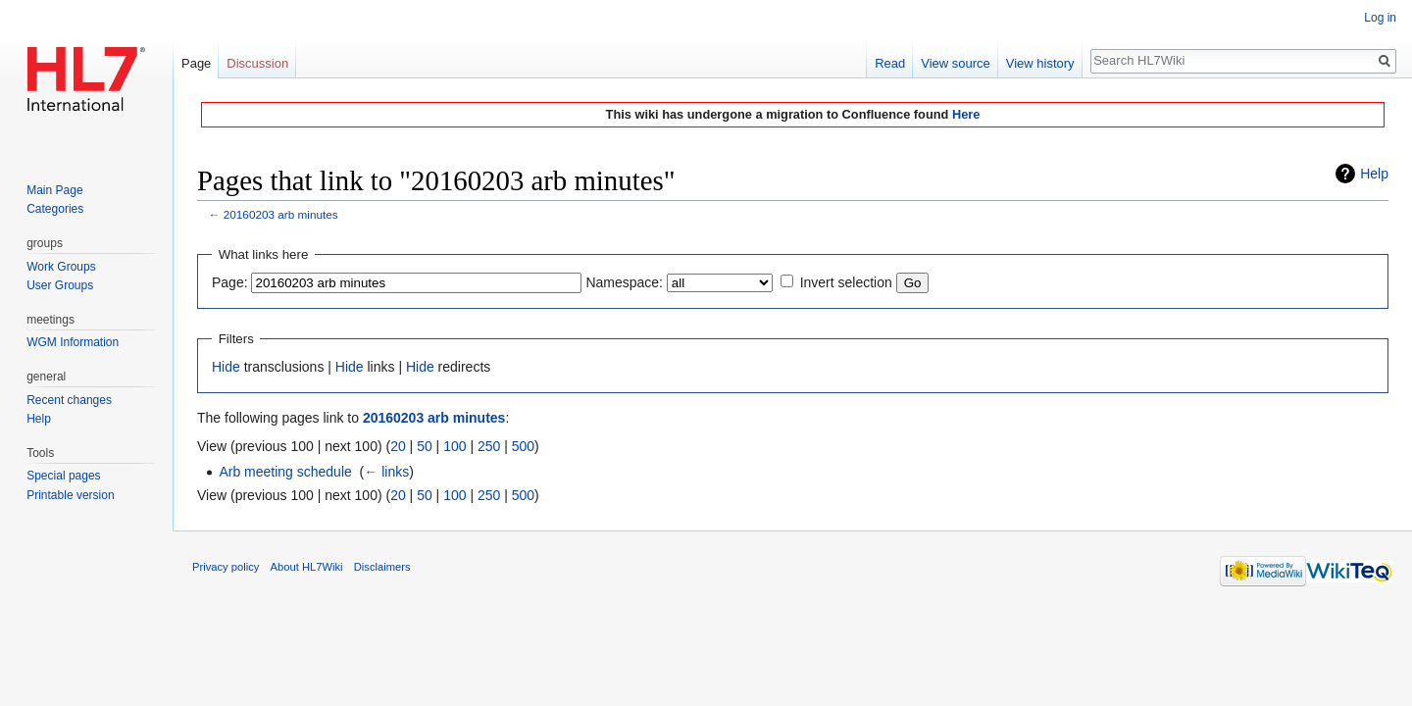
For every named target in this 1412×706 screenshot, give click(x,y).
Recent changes (69, 400)
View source (955, 63)
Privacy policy (225, 567)
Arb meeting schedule (285, 471)
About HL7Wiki (307, 567)
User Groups (59, 285)
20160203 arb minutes (281, 214)
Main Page (54, 190)
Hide (226, 367)
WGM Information (72, 342)
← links (386, 471)
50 (424, 446)
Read (890, 63)
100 (454, 446)
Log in (1380, 18)
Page (196, 63)
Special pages (63, 475)
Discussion (257, 63)
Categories (54, 209)
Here (966, 114)
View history (1040, 63)
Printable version (70, 495)
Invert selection (846, 282)
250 (489, 446)
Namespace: (624, 282)
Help (1374, 173)
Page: (230, 282)
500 (523, 446)
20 (398, 446)
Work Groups (60, 267)
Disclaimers (382, 567)
